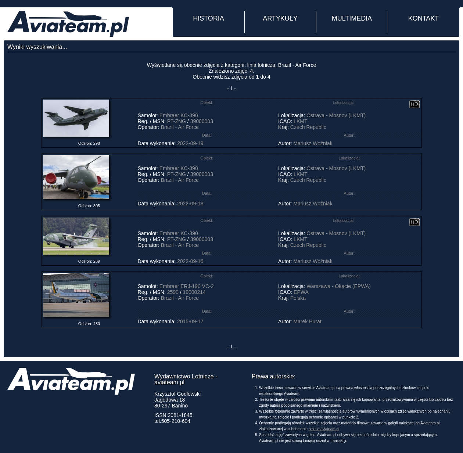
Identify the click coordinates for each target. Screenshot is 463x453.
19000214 (194, 292)
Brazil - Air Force (180, 127)
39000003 (201, 121)
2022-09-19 (190, 143)
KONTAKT (423, 18)
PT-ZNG (176, 121)
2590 (173, 292)
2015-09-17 (190, 321)
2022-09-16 (190, 261)
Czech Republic (308, 127)
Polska (298, 298)
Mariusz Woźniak (312, 143)
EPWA (301, 292)
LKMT (300, 121)
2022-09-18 (190, 203)
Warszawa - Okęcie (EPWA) (338, 286)
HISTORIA (208, 18)
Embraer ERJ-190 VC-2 (186, 286)
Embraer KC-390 (178, 115)
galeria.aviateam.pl (324, 429)
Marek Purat (307, 321)
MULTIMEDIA (352, 18)
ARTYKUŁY (280, 18)
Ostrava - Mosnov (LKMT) (336, 115)
